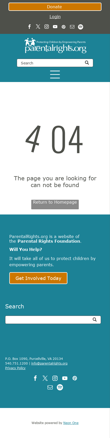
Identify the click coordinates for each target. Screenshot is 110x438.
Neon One (70, 423)
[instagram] (46, 27)
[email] (72, 27)
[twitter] (38, 27)
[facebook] (29, 27)
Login (55, 16)
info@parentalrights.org (49, 363)
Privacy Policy (15, 368)
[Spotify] (80, 27)
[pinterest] (63, 27)
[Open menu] (55, 74)
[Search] (55, 63)
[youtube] (55, 27)
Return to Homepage (55, 202)
